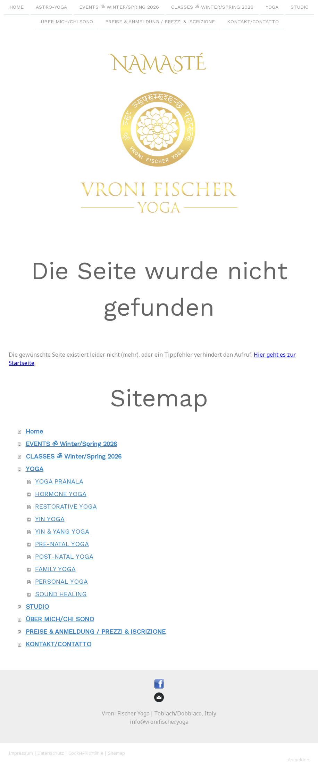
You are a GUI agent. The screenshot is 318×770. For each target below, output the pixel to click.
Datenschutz (50, 753)
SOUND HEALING (61, 594)
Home (16, 7)
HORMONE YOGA (60, 493)
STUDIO (300, 7)
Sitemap (116, 753)
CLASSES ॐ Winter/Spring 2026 (212, 7)
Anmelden (298, 759)
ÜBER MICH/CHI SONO (67, 22)
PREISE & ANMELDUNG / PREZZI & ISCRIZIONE (160, 22)
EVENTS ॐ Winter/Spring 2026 (119, 7)
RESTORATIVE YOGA (66, 506)
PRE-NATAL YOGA (62, 544)
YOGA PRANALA (59, 481)
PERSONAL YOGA (61, 581)
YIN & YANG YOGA (62, 531)
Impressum (21, 753)
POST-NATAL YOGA (64, 556)
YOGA (272, 7)
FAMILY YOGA (55, 569)
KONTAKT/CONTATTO (253, 22)
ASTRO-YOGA (51, 7)
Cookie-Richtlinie (85, 753)
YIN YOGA (50, 518)
